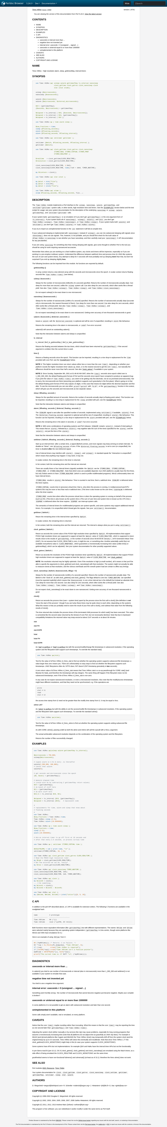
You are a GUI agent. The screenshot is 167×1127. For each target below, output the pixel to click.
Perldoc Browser (12, 3)
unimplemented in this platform (51, 50)
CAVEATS (40, 53)
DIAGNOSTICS (42, 37)
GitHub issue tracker (84, 1120)
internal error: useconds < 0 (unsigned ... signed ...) (59, 45)
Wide (127, 3)
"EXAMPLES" (108, 208)
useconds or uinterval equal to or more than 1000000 (60, 47)
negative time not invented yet (51, 42)
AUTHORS (40, 58)
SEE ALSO (40, 55)
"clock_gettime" (116, 557)
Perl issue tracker (90, 1124)
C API (38, 35)
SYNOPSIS (40, 27)
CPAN (49, 9)
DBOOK (58, 1120)
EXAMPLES (40, 32)
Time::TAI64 (59, 1068)
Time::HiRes (37, 10)
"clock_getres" (87, 369)
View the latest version (93, 14)
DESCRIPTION (42, 30)
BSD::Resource (48, 1068)
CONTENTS (39, 19)
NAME (38, 25)
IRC (108, 1124)
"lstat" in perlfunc (59, 647)
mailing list (101, 1124)
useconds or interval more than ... (52, 40)
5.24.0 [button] (29, 3)
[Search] (150, 3)
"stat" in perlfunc (44, 647)
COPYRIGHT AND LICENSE (47, 60)
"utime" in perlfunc (45, 709)
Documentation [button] (48, 3)
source (44, 9)
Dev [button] (36, 3)
